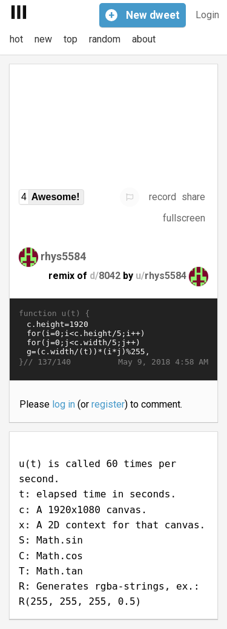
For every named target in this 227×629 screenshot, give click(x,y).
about (144, 39)
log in (63, 404)
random (104, 39)
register (108, 404)
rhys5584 (63, 255)
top (70, 39)
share (193, 197)
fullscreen (184, 218)
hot (16, 39)
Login (207, 15)
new (43, 39)
